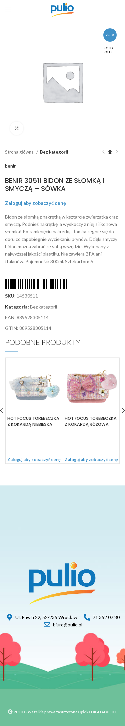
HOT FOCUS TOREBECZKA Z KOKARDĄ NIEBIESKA (33, 421)
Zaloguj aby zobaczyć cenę (35, 203)
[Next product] (116, 152)
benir (10, 166)
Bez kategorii (54, 152)
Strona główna (20, 152)
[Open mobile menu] (8, 10)
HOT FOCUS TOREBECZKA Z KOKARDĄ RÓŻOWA (91, 421)
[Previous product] (103, 152)
